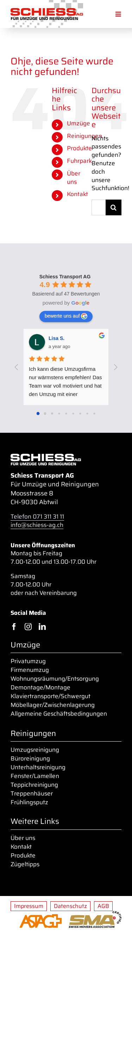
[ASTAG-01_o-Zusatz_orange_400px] (40, 917)
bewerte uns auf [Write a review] (66, 316)
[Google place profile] (65, 276)
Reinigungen (84, 135)
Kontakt (77, 194)
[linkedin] (42, 626)
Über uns (73, 177)
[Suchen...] (99, 207)
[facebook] (14, 626)
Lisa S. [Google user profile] (56, 338)
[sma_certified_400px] (95, 914)
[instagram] (28, 626)
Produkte (79, 148)
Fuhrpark (79, 160)
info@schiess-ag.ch (37, 524)
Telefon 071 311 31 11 (37, 516)
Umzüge (78, 123)
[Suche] (113, 207)
